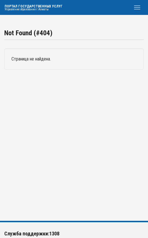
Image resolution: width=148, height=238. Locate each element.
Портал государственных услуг (34, 7)
